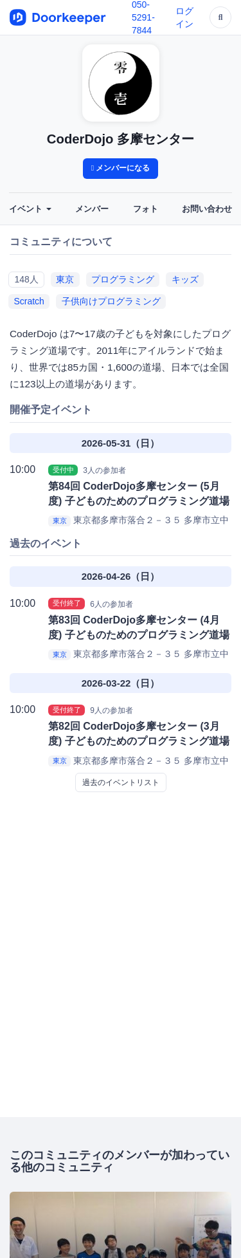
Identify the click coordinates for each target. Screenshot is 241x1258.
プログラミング (122, 279)
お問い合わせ (207, 209)
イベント (30, 209)
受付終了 (67, 603)
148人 (26, 279)
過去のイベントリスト (120, 782)
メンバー (92, 209)
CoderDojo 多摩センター (120, 139)
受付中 (63, 470)
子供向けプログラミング (111, 301)
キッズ (185, 279)
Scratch (28, 301)
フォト (145, 209)
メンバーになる (120, 167)
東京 (65, 279)
